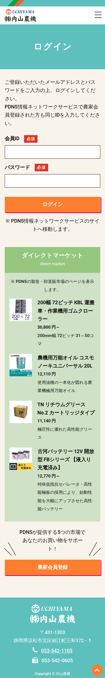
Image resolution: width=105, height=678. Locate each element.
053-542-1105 (57, 651)
